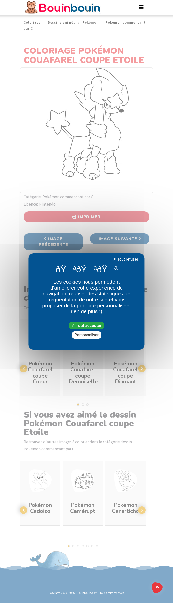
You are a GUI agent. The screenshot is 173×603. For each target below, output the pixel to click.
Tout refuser (125, 259)
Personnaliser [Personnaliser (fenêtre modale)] (86, 335)
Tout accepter (86, 325)
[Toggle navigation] (141, 7)
